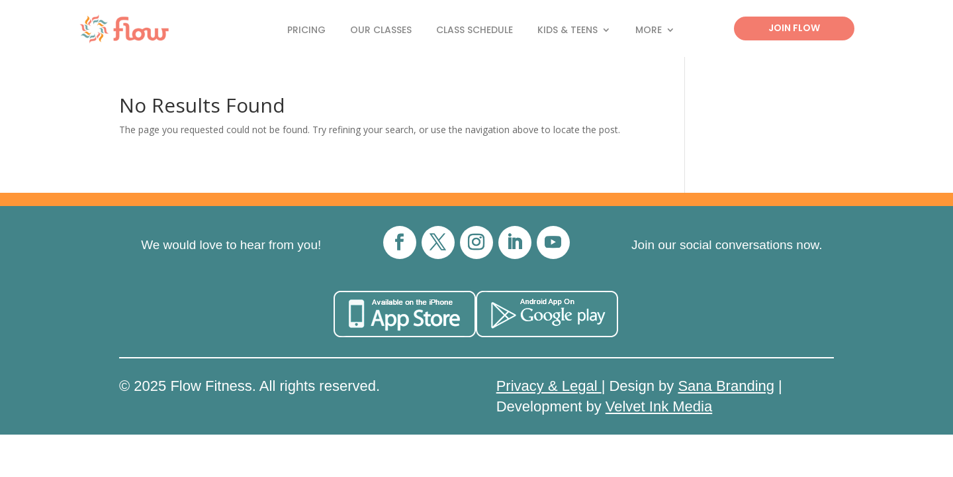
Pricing (306, 30)
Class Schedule (474, 30)
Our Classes (381, 30)
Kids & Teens (567, 30)
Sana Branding (726, 386)
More (648, 30)
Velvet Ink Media (659, 406)
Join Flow (794, 27)
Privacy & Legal (549, 386)
